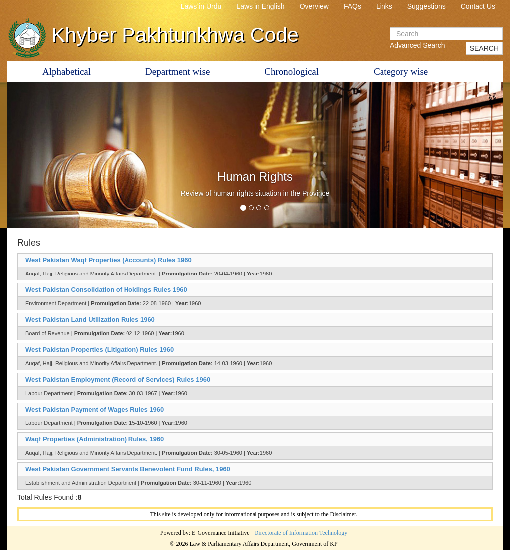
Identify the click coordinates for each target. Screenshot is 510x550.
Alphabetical (66, 71)
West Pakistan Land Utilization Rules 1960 (90, 319)
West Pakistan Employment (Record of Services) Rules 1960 (117, 379)
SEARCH (484, 48)
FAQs (352, 6)
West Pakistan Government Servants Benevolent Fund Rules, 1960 (127, 469)
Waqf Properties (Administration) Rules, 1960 (94, 439)
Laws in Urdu (201, 6)
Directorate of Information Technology (301, 532)
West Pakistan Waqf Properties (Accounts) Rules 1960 (108, 260)
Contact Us (478, 6)
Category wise (401, 71)
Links (384, 6)
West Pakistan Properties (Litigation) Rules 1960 (99, 349)
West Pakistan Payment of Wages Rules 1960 (94, 409)
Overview (314, 6)
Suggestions (426, 6)
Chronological (291, 71)
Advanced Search (417, 45)
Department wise (177, 71)
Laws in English (260, 6)
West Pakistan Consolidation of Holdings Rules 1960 (106, 289)
